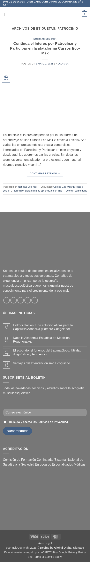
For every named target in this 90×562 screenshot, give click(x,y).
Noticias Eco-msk (45, 39)
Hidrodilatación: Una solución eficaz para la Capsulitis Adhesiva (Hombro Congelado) (43, 327)
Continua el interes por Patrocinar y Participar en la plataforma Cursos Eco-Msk (45, 48)
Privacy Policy (77, 552)
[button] (5, 14)
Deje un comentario (76, 190)
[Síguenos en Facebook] (6, 300)
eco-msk (63, 64)
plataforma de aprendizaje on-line (43, 190)
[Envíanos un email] (20, 300)
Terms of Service (43, 556)
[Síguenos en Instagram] (13, 300)
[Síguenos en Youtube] (34, 300)
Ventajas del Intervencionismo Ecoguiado (41, 363)
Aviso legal (45, 543)
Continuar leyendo (45, 173)
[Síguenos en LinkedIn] (27, 300)
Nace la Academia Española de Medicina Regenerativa (41, 339)
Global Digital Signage (69, 547)
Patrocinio (18, 190)
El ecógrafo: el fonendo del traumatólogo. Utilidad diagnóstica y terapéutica (47, 352)
